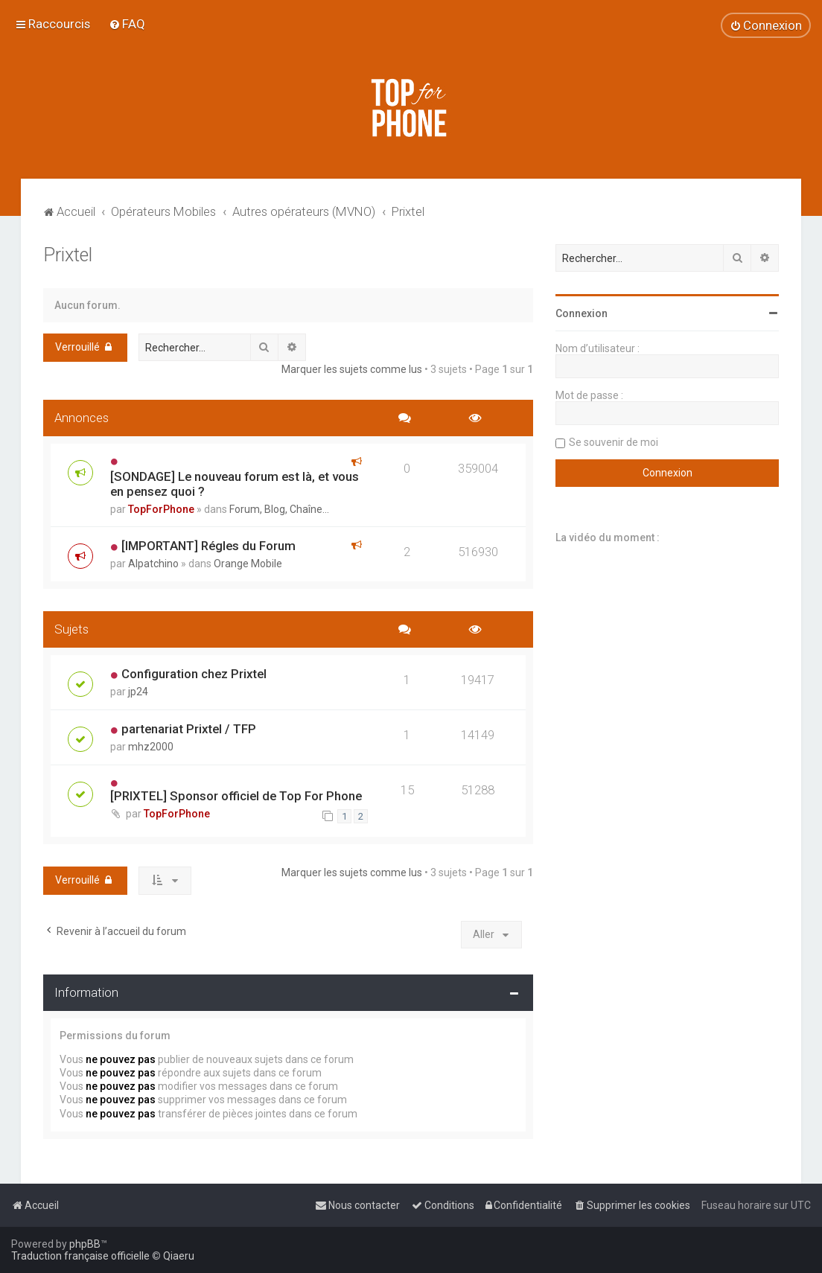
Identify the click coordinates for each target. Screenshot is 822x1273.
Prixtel (67, 255)
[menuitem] (127, 24)
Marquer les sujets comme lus (351, 369)
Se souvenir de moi (613, 442)
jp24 (138, 692)
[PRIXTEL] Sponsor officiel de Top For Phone (236, 795)
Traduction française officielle (80, 1256)
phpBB (85, 1244)
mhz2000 (150, 747)
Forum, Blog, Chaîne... (279, 509)
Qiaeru (178, 1256)
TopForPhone (161, 509)
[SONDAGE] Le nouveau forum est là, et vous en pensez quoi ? (234, 484)
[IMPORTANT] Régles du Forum (208, 545)
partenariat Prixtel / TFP (188, 728)
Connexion (581, 313)
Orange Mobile (248, 564)
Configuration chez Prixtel (194, 673)
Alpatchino (153, 564)
